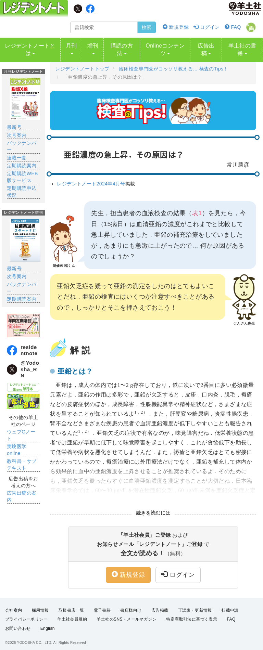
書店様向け (130, 606)
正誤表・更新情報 (195, 606)
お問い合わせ (17, 624)
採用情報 (40, 606)
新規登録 (176, 27)
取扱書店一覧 (71, 606)
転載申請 (230, 606)
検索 (146, 27)
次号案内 (17, 131)
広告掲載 (159, 606)
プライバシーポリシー (26, 615)
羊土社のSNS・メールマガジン (126, 615)
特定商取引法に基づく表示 (191, 615)
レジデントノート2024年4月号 (91, 180)
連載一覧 (17, 154)
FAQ (233, 27)
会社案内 (13, 606)
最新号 (14, 123)
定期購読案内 (21, 162)
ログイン (206, 27)
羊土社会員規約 (72, 615)
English (47, 624)
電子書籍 (102, 606)
